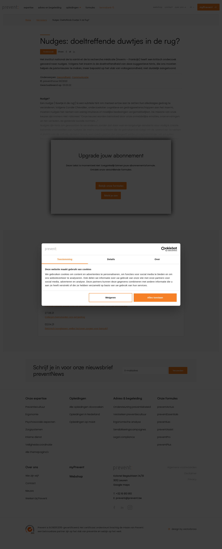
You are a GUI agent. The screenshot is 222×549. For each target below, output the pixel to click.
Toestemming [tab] (64, 259)
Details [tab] (111, 259)
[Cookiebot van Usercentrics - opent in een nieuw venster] (163, 249)
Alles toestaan (155, 297)
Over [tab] (157, 259)
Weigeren (110, 297)
